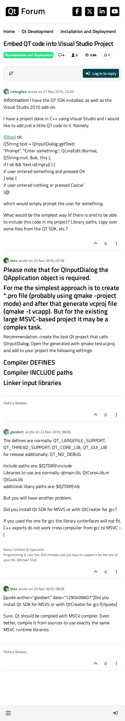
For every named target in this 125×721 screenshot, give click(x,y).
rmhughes (18, 91)
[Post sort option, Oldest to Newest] (11, 73)
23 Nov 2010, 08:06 (55, 432)
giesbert (17, 432)
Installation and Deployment (28, 55)
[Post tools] (117, 243)
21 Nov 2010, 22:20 (58, 91)
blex (13, 260)
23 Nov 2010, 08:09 (49, 589)
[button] (8, 713)
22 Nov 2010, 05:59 (49, 260)
